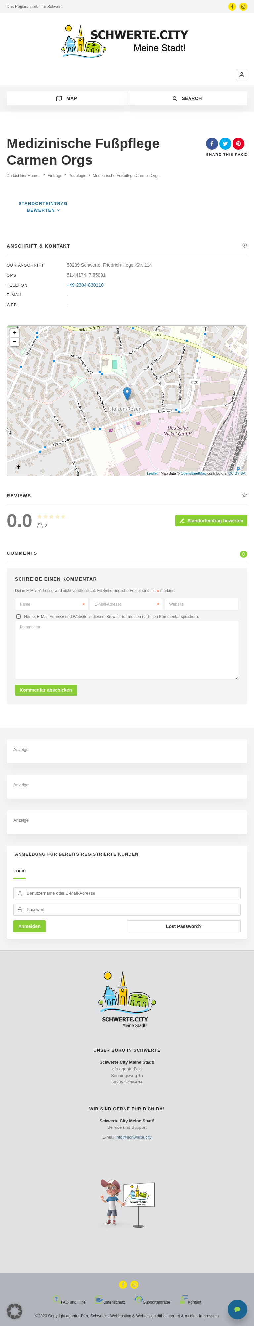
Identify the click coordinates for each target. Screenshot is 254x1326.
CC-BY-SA (236, 473)
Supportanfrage (152, 1302)
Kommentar (31, 627)
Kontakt (190, 1302)
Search (187, 98)
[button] (241, 74)
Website (176, 604)
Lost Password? (184, 926)
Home (33, 175)
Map (66, 98)
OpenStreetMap (193, 473)
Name (52, 604)
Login (19, 870)
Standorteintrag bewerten (211, 520)
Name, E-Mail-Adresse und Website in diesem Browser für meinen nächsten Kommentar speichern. (111, 616)
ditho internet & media (176, 1316)
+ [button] (15, 333)
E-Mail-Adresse (127, 604)
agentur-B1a (77, 1316)
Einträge (54, 175)
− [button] (15, 342)
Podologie (77, 175)
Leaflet (152, 473)
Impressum (209, 1316)
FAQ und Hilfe (69, 1302)
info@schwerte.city (134, 1137)
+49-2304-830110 (85, 284)
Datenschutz (110, 1302)
